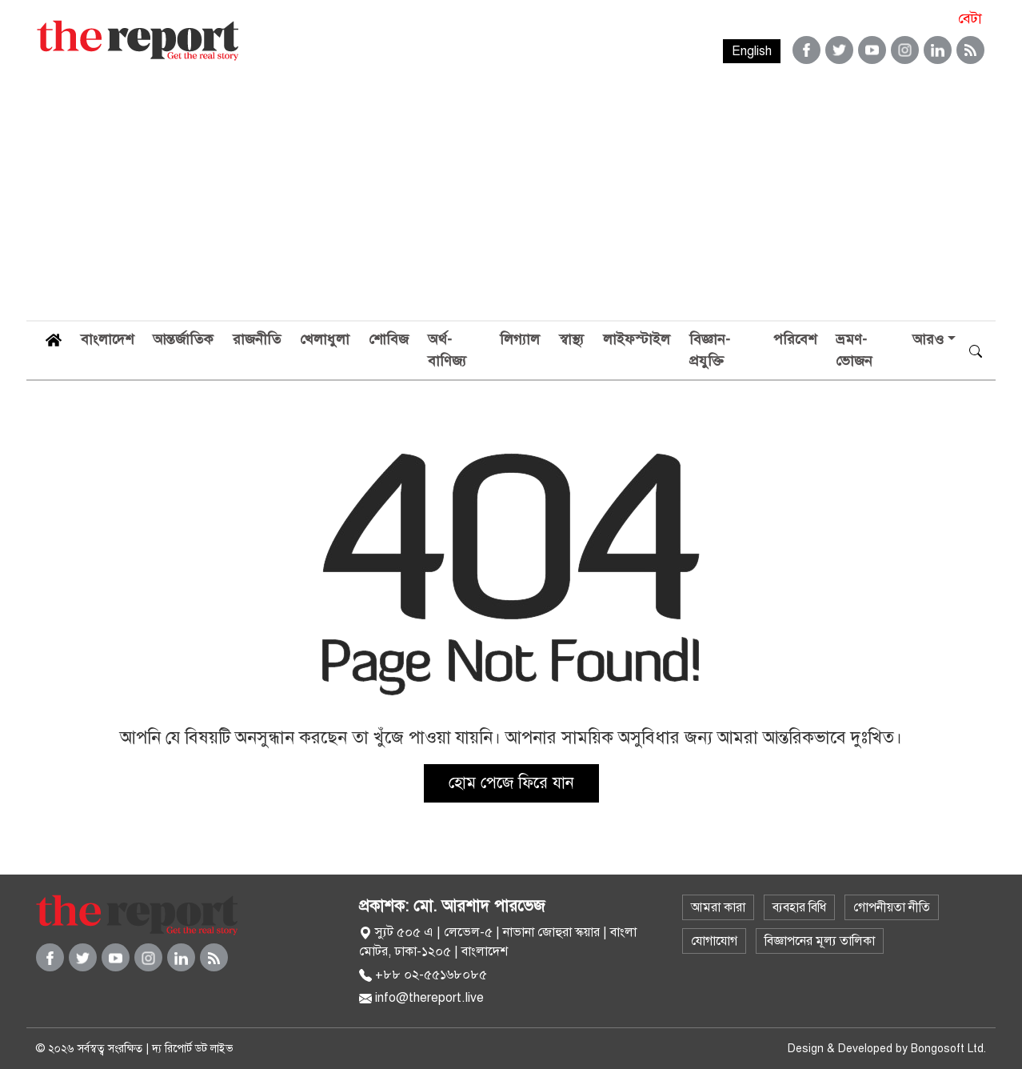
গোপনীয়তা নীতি (891, 907)
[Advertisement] (511, 200)
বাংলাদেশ (107, 339)
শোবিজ (389, 339)
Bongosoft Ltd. (948, 1048)
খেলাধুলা (324, 339)
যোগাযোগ (714, 941)
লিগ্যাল (520, 339)
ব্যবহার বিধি (799, 907)
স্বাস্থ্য (571, 339)
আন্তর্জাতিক (183, 339)
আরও (928, 339)
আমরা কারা (718, 907)
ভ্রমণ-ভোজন (854, 350)
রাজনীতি (257, 339)
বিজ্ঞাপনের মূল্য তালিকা (820, 941)
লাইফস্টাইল (636, 339)
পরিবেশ (794, 339)
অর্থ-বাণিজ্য (447, 350)
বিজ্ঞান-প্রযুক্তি (709, 350)
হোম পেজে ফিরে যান (511, 783)
